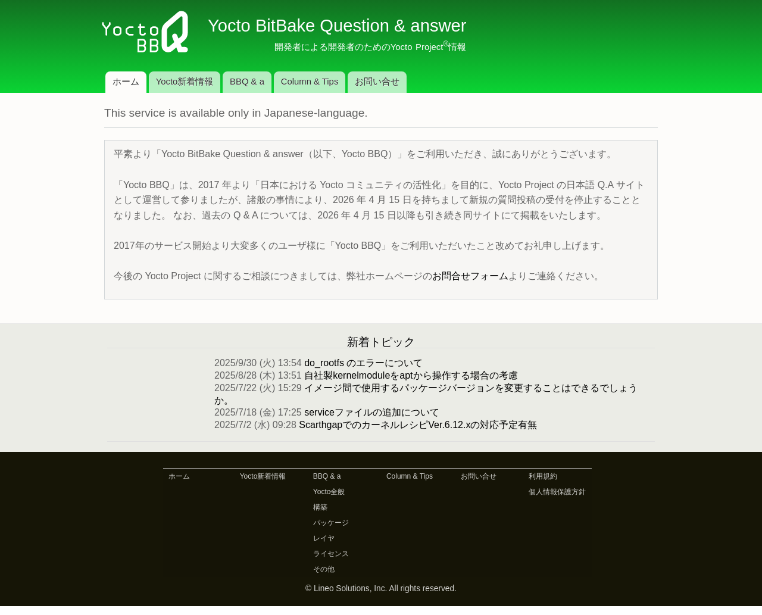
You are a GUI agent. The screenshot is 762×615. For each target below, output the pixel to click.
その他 (324, 569)
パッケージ (331, 523)
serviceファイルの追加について (371, 412)
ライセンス (331, 554)
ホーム (126, 81)
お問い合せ (377, 81)
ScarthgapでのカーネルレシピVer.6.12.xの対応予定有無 (418, 425)
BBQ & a (247, 81)
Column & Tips (310, 81)
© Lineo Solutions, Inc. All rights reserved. (381, 588)
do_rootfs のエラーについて (363, 363)
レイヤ (324, 538)
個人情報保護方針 (557, 492)
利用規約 (543, 476)
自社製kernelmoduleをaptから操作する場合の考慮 (410, 375)
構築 (320, 507)
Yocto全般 (329, 492)
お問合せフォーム (470, 276)
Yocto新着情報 (185, 81)
